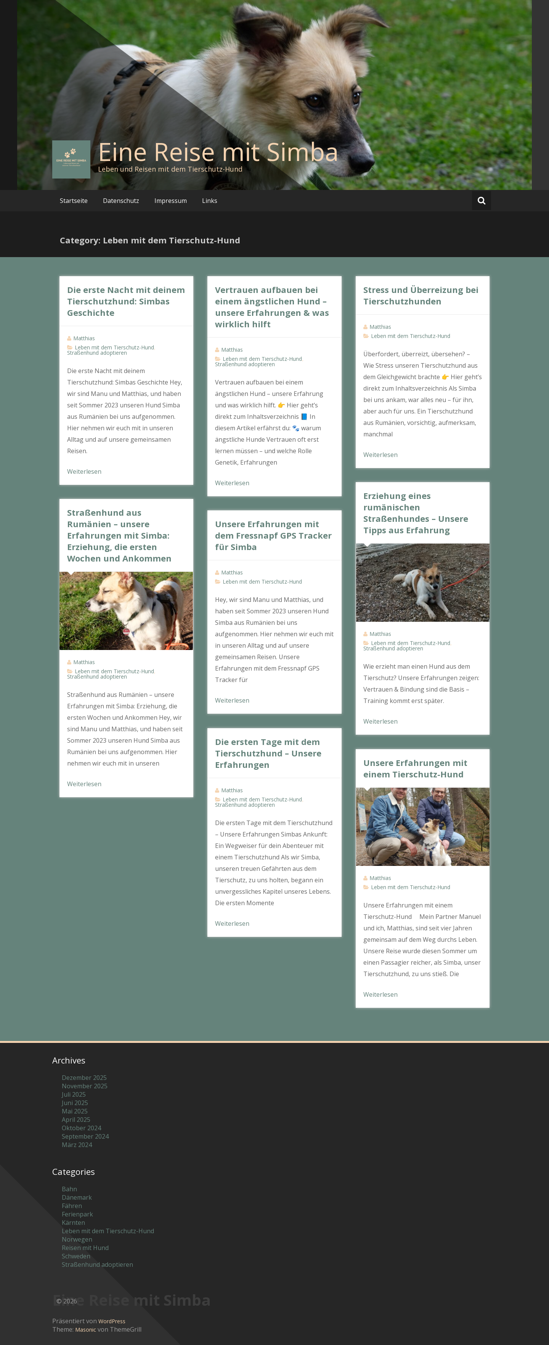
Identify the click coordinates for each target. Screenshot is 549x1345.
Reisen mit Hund (85, 1248)
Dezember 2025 (84, 1077)
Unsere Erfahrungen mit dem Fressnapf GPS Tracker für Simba (273, 535)
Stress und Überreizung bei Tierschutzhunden (420, 295)
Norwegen (77, 1239)
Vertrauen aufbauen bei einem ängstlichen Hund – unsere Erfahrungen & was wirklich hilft (272, 307)
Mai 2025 (75, 1111)
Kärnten (73, 1222)
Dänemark (77, 1197)
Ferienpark (77, 1214)
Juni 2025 (75, 1103)
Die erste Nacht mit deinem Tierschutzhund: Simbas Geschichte (126, 301)
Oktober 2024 (81, 1128)
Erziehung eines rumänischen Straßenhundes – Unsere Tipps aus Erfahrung (415, 513)
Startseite (74, 200)
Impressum (170, 200)
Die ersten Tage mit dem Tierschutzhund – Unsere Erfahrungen (268, 753)
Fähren (72, 1206)
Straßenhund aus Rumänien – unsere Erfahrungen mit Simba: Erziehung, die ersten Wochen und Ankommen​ (119, 535)
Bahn (69, 1189)
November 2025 (85, 1086)
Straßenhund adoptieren (97, 352)
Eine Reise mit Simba (218, 151)
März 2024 (77, 1145)
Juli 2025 (74, 1094)
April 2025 (76, 1119)
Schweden (76, 1256)
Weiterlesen (84, 471)
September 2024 (85, 1136)
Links (209, 200)
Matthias (84, 338)
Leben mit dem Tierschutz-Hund (114, 347)
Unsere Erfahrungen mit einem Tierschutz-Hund (415, 768)
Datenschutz (121, 200)
